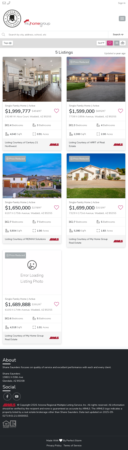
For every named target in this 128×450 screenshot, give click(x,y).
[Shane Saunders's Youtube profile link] (17, 396)
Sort (101, 42)
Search (118, 34)
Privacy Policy (54, 445)
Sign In (121, 3)
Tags (8, 42)
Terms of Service (72, 445)
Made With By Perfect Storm (63, 440)
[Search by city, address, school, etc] (57, 34)
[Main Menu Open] (122, 18)
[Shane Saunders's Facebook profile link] (7, 396)
